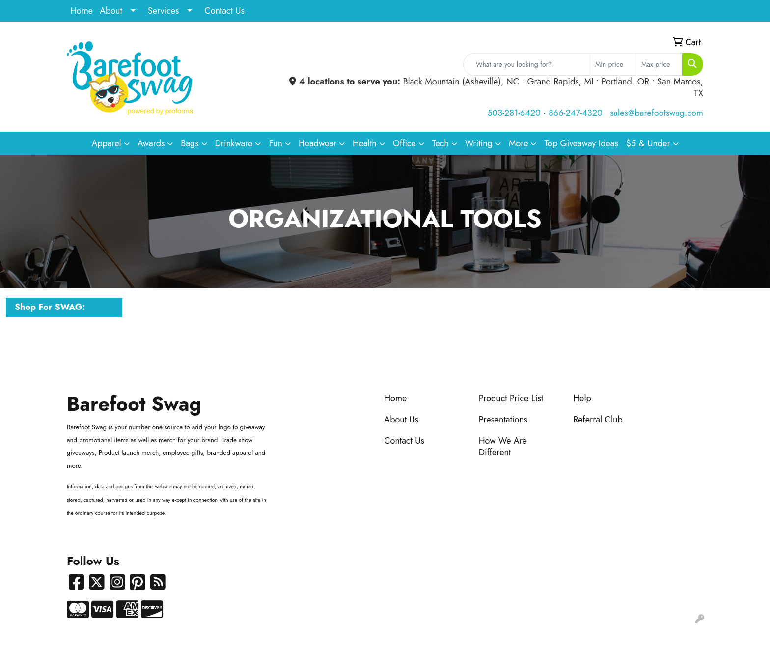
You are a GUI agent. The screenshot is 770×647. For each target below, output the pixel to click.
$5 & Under (648, 143)
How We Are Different (503, 446)
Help (582, 398)
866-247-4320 (576, 113)
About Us (401, 419)
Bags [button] (189, 143)
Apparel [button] (106, 143)
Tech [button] (440, 143)
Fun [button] (275, 143)
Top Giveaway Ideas (581, 143)
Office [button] (404, 143)
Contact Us (224, 10)
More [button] (518, 143)
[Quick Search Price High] (659, 64)
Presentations (503, 419)
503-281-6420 (513, 113)
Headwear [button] (317, 143)
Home (81, 10)
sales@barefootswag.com (656, 113)
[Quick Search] (526, 64)
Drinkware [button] (234, 143)
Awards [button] (151, 143)
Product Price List (511, 398)
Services (163, 10)
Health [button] (365, 143)
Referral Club (598, 419)
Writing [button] (479, 143)
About (111, 10)
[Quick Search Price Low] (613, 64)
